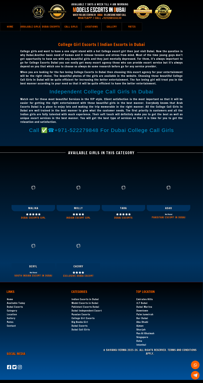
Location (12, 314)
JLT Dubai (142, 303)
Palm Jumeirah (144, 314)
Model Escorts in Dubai (85, 303)
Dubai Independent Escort (87, 310)
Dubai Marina (144, 307)
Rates (10, 322)
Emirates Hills (144, 299)
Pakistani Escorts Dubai (85, 307)
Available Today (16, 303)
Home (10, 299)
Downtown (142, 310)
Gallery (11, 318)
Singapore (142, 337)
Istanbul (141, 344)
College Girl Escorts (83, 318)
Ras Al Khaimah (145, 333)
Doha (139, 341)
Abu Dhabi (142, 322)
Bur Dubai (142, 318)
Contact (11, 326)
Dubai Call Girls (81, 329)
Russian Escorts (81, 314)
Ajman (140, 326)
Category (12, 310)
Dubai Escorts (15, 307)
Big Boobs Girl (80, 322)
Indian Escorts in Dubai (85, 299)
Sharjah (141, 329)
